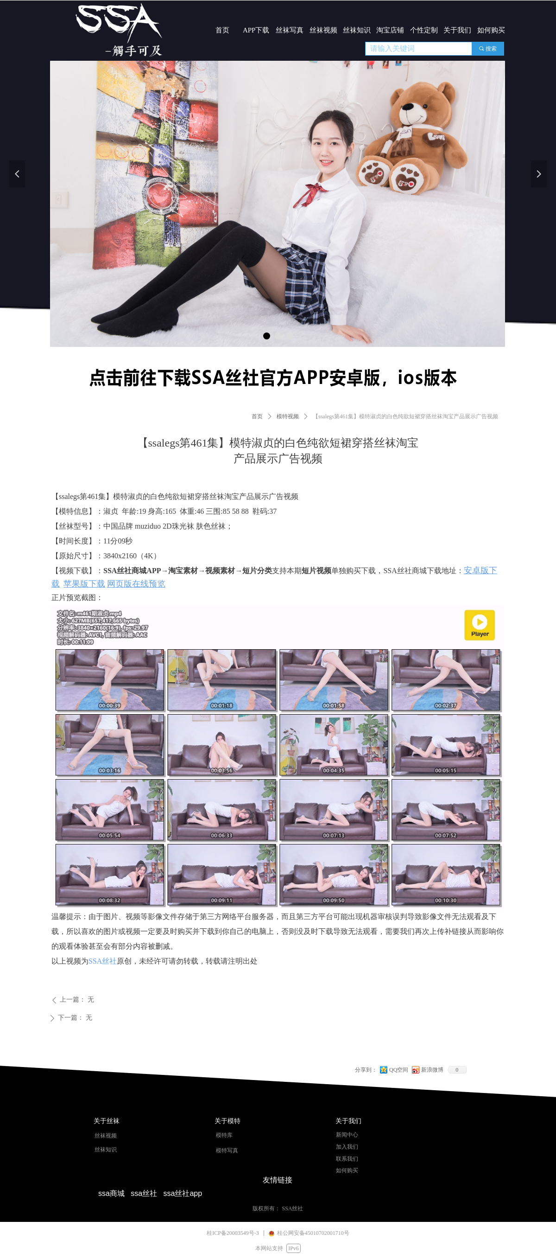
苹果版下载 (84, 583)
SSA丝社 (102, 961)
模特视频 (288, 416)
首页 (257, 416)
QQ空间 (398, 1070)
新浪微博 (432, 1070)
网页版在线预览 (136, 583)
